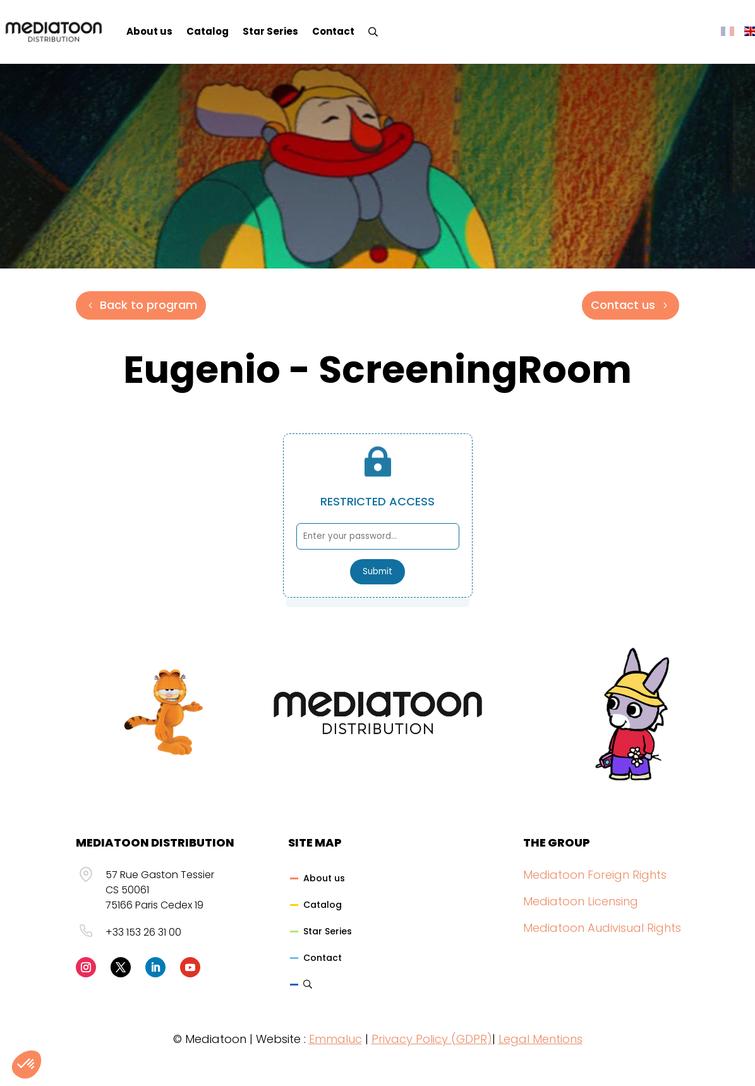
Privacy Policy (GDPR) (431, 1039)
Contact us (623, 305)
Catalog (207, 31)
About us (149, 31)
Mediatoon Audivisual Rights (602, 928)
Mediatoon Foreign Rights (595, 875)
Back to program (148, 305)
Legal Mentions (540, 1039)
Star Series (270, 31)
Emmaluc (335, 1039)
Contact (333, 31)
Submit (377, 571)
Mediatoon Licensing (580, 901)
